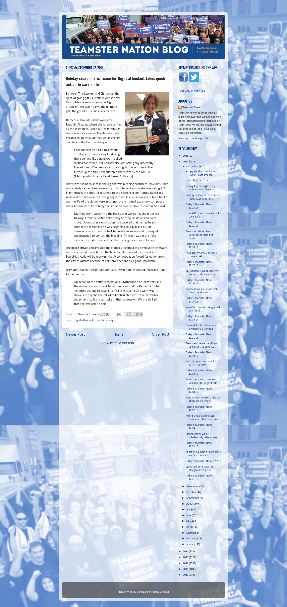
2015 (186, 161)
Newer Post (75, 335)
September (193, 498)
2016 (186, 155)
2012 (186, 563)
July (188, 509)
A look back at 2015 (197, 180)
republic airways (105, 320)
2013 (186, 557)
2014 (186, 551)
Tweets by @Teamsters (191, 90)
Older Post (160, 335)
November (192, 486)
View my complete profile (193, 138)
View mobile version (117, 343)
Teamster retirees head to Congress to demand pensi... (200, 235)
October (191, 492)
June (189, 515)
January (191, 544)
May (189, 521)
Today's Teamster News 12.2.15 (203, 461)
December (192, 166)
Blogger (164, 591)
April (189, 527)
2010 (186, 574)
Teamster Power (191, 107)
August (190, 503)
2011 (186, 569)
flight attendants (84, 320)
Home (118, 335)
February (191, 538)
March (190, 532)
